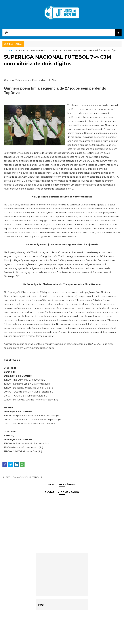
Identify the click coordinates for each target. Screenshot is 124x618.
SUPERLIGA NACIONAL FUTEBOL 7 (30, 50)
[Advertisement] (62, 574)
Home (7, 50)
